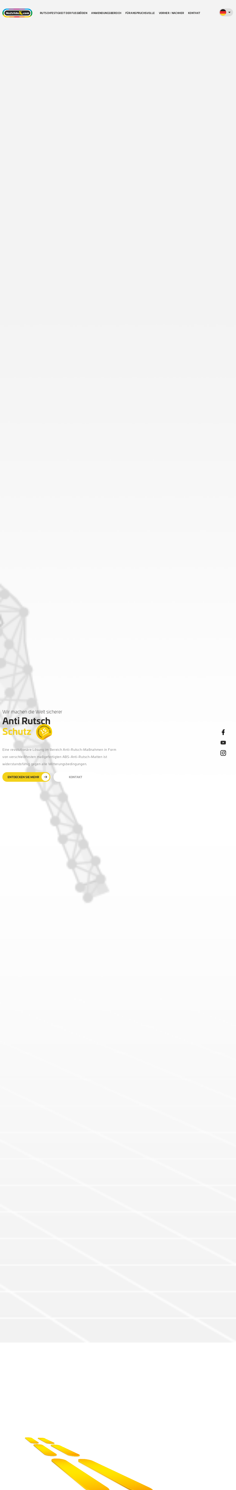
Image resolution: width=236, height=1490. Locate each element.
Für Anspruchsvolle (140, 13)
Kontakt (194, 13)
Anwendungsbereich (106, 13)
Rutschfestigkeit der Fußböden (63, 13)
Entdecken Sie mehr (29, 777)
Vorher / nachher (171, 13)
